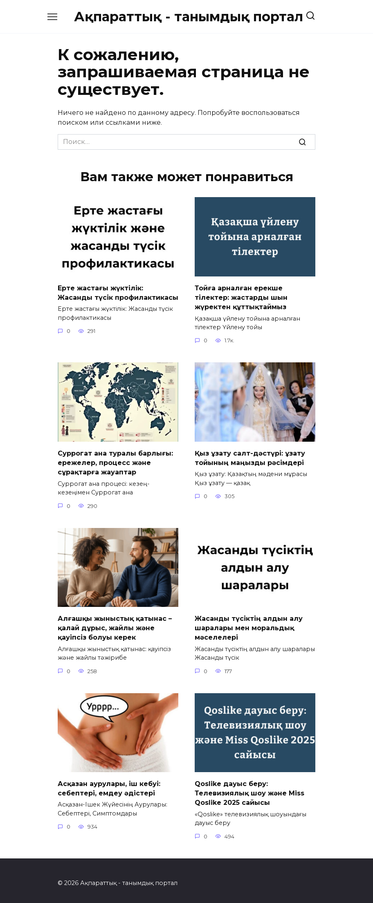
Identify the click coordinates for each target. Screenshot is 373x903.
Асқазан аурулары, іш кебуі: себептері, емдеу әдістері (109, 783)
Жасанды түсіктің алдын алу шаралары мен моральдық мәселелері (249, 624)
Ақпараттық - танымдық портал (188, 17)
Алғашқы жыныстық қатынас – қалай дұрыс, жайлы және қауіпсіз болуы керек (115, 624)
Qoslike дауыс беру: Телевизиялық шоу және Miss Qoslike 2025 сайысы (249, 788)
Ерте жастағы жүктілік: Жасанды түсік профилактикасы (118, 291)
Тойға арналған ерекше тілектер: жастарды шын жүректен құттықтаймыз (241, 296)
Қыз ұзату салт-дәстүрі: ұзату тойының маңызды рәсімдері (250, 455)
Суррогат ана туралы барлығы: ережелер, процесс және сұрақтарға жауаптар (115, 460)
